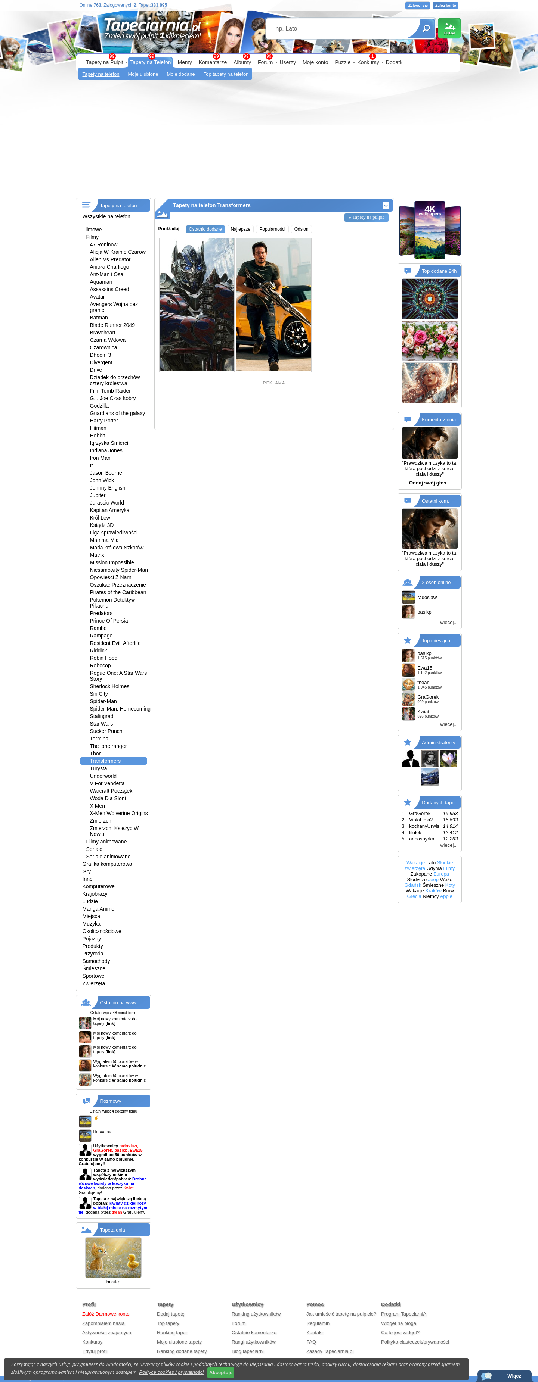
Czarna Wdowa (108, 340)
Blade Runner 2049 (112, 325)
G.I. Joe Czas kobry (113, 398)
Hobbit (97, 436)
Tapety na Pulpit (105, 62)
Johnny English (108, 488)
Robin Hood (104, 658)
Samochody (96, 961)
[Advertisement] (269, 142)
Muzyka (92, 924)
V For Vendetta (107, 783)
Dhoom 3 (100, 355)
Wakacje (415, 862)
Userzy (287, 62)
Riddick (98, 650)
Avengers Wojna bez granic (114, 307)
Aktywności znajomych (106, 1332)
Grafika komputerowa (107, 864)
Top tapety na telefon (226, 74)
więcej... (449, 622)
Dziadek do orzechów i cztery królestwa (116, 380)
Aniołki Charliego (109, 267)
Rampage (101, 636)
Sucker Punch (106, 731)
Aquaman (101, 282)
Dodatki (395, 62)
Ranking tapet (172, 1332)
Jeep (433, 879)
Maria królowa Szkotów (117, 547)
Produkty (93, 946)
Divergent (101, 362)
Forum (265, 62)
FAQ (311, 1342)
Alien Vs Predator (110, 259)
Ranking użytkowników (256, 1314)
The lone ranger (108, 746)
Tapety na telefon (101, 74)
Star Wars (101, 724)
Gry (87, 871)
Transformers (105, 761)
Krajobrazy (95, 894)
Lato (431, 862)
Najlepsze (241, 229)
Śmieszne (94, 968)
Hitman (98, 428)
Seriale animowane (108, 857)
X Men (97, 806)
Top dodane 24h (439, 271)
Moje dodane (181, 74)
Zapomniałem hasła (103, 1323)
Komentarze (213, 62)
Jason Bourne (106, 473)
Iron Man (100, 458)
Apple (446, 896)
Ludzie (90, 901)
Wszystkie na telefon (106, 216)
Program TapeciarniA (403, 1314)
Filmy (92, 237)
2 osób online (436, 582)
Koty (450, 885)
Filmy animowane (106, 842)
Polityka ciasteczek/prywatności (415, 1342)
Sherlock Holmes (110, 686)
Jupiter (98, 495)
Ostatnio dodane (205, 229)
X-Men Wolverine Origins (119, 813)
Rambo (98, 628)
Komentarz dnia (439, 419)
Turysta (98, 768)
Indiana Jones (106, 450)
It (91, 465)
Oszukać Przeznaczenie (118, 585)
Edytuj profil (95, 1351)
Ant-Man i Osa (106, 274)
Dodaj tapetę (171, 1314)
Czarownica (103, 347)
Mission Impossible (112, 562)
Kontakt (314, 1332)
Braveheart (102, 333)
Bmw (448, 890)
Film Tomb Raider (110, 391)
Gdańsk (413, 885)
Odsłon (301, 229)
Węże (446, 879)
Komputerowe (99, 886)
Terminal (100, 739)
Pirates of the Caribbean (118, 592)
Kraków (434, 890)
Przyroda (93, 954)
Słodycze (417, 879)
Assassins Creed (109, 289)
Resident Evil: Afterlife (115, 643)
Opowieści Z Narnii (112, 577)
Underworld (103, 776)
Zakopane (421, 874)
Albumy (242, 62)
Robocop (100, 665)
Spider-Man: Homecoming (120, 709)
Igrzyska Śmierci (109, 443)
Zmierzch (101, 821)
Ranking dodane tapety (182, 1351)
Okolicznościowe (102, 931)
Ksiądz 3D (102, 525)
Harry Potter (104, 421)
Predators (101, 613)
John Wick (102, 480)
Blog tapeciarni (248, 1351)
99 (268, 56)
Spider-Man (103, 701)
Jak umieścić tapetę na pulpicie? (341, 1314)
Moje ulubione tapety (179, 1342)
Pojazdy (92, 939)
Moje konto (315, 62)
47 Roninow (104, 244)
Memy (185, 62)
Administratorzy (438, 742)
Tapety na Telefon (150, 62)
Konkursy (368, 62)
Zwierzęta (94, 983)
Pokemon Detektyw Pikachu (112, 603)
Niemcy (431, 896)
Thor (95, 753)
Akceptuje (220, 1372)
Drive (96, 370)
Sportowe (94, 976)
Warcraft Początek (111, 791)
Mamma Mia (104, 540)
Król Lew (100, 518)
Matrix (97, 555)
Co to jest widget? (400, 1332)
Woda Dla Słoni (108, 798)
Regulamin (318, 1323)
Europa (441, 874)
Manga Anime (99, 909)
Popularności (272, 229)
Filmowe (92, 230)
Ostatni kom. (435, 500)
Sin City (99, 694)
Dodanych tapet (439, 802)
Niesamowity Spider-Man (119, 570)
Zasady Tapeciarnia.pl (329, 1351)
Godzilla (99, 406)
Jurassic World (107, 503)
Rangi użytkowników (254, 1342)
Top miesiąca (436, 640)
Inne (88, 879)
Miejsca (91, 916)
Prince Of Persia (109, 621)
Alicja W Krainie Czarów (118, 252)
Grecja (414, 896)
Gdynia (434, 868)
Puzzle (342, 62)
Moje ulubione (143, 74)
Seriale (94, 849)
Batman (99, 318)
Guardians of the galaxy (117, 413)
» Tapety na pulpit (366, 217)
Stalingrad (102, 716)
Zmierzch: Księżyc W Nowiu (114, 831)
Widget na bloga (398, 1323)
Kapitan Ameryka (110, 510)
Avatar (97, 297)
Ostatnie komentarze (254, 1332)
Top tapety (168, 1323)
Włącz (514, 1376)
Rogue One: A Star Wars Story (118, 676)
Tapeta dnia (112, 1230)
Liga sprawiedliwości (114, 533)
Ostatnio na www (118, 1002)
